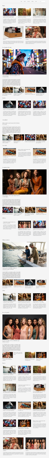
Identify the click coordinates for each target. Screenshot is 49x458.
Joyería (24, 1)
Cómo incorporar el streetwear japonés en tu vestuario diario (8, 17)
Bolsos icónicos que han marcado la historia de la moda (24, 150)
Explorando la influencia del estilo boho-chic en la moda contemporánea (24, 17)
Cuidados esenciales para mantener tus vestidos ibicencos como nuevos (39, 17)
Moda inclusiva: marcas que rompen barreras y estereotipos (18, 141)
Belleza (32, 1)
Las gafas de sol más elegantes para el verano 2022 (30, 94)
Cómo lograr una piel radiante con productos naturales (9, 222)
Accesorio (28, 1)
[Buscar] (42, 1)
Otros (36, 1)
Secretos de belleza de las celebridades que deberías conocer (24, 229)
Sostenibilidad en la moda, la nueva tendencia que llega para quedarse (7, 94)
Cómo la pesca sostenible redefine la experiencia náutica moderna (18, 94)
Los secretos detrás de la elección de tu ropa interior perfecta (40, 286)
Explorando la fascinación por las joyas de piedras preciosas (24, 109)
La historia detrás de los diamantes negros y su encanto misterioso (40, 94)
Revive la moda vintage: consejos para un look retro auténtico (7, 359)
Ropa (21, 1)
